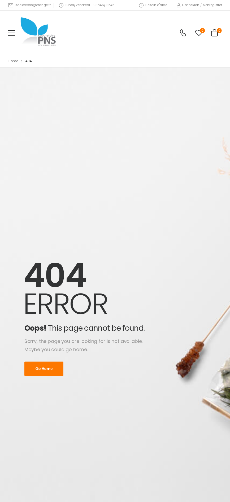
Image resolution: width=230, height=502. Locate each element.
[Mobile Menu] (11, 32)
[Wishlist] (198, 33)
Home (13, 61)
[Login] (188, 5)
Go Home (44, 369)
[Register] (212, 5)
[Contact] (183, 32)
